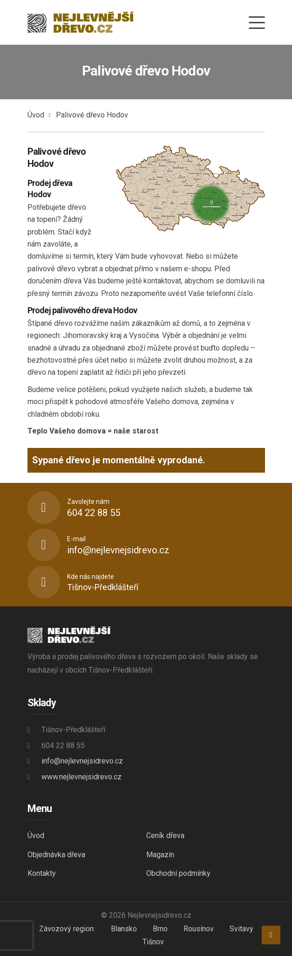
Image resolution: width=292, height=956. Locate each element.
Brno (160, 928)
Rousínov (198, 928)
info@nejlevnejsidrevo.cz (82, 761)
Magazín (160, 854)
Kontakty (41, 873)
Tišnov (153, 941)
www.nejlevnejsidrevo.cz (81, 776)
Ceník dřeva (165, 835)
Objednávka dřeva (56, 854)
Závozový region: (67, 928)
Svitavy (241, 928)
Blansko (124, 928)
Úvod (35, 114)
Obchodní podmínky (178, 873)
